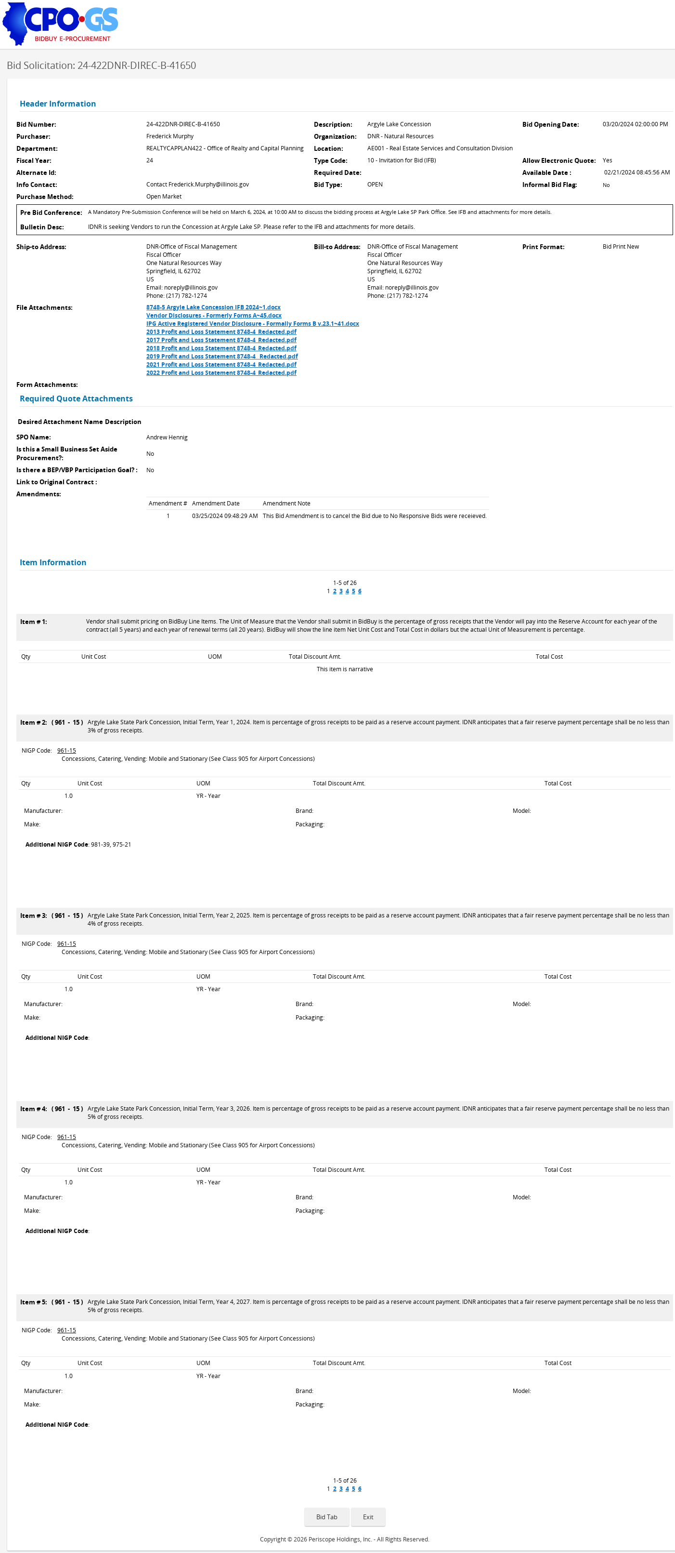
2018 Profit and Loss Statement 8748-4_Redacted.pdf (221, 348)
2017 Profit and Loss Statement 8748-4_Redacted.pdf (221, 340)
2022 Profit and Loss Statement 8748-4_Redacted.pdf (221, 373)
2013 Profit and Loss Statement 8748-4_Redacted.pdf (221, 332)
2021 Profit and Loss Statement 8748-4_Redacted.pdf (221, 364)
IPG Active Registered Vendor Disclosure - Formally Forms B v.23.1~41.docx (252, 323)
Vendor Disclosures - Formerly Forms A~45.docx (214, 315)
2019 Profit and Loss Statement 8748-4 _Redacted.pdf (222, 356)
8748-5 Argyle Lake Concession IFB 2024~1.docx (213, 307)
